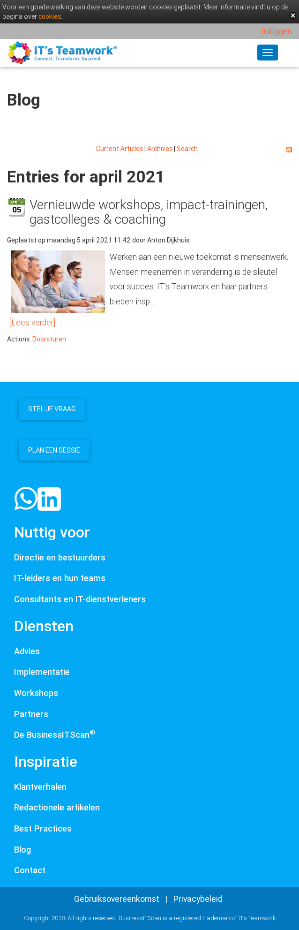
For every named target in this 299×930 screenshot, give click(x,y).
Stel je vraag (51, 409)
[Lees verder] (32, 322)
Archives (159, 148)
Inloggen (277, 31)
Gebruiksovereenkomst (116, 898)
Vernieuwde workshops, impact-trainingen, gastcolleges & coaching (149, 212)
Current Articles (119, 148)
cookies (49, 16)
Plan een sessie (54, 450)
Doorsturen (49, 339)
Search (187, 148)
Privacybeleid (198, 898)
